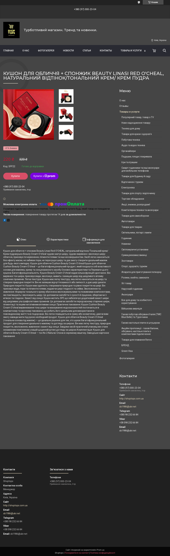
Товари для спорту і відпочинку (138, 193)
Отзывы (123, 106)
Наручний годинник (132, 289)
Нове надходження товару (135, 123)
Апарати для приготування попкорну (141, 272)
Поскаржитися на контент (77, 553)
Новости (68, 50)
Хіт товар (126, 283)
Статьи (87, 50)
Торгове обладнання (132, 199)
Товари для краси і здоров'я (136, 134)
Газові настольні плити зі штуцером (140, 322)
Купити (15, 176)
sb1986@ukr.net (127, 406)
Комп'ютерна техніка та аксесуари (139, 210)
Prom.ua (100, 550)
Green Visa (127, 351)
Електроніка (128, 187)
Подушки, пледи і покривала (136, 156)
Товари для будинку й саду (136, 176)
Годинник (126, 238)
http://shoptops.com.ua (131, 398)
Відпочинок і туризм (132, 182)
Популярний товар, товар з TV (137, 117)
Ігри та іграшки (129, 162)
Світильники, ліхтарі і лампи (136, 232)
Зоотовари (127, 260)
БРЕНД (125, 345)
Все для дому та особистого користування (136, 301)
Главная (8, 50)
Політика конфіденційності (102, 553)
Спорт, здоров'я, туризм (134, 266)
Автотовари (128, 221)
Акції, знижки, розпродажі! (135, 204)
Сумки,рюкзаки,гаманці (134, 255)
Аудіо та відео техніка (133, 145)
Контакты (106, 50)
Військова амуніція (131, 308)
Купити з (44, 176)
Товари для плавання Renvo (136, 339)
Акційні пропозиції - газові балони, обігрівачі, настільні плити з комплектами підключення (140, 331)
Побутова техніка (130, 139)
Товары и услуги (131, 50)
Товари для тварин (131, 227)
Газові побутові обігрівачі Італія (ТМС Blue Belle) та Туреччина (141, 316)
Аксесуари (127, 294)
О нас (25, 50)
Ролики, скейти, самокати (135, 277)
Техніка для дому (130, 128)
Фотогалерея (46, 50)
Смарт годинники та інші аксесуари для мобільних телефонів (140, 169)
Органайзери (128, 151)
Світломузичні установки (134, 249)
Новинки (126, 244)
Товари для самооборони (135, 215)
